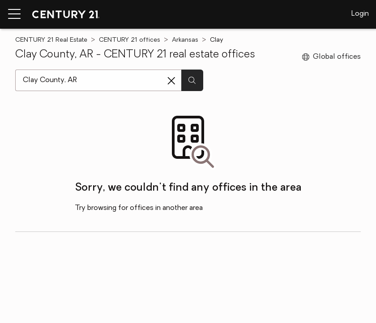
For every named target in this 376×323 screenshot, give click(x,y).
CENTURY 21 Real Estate (51, 40)
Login (360, 13)
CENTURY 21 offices (129, 40)
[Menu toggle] (14, 14)
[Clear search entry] (171, 80)
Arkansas (185, 40)
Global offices (331, 57)
